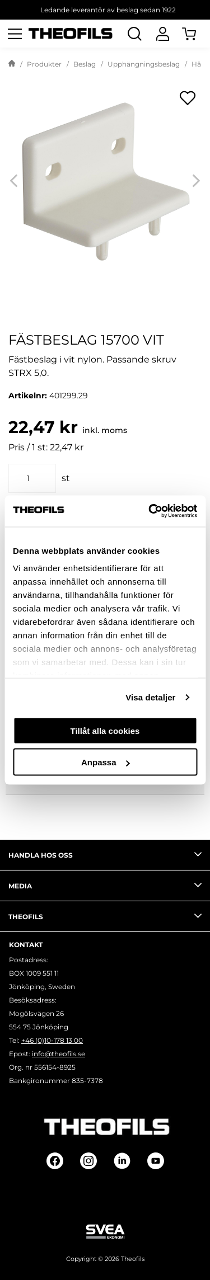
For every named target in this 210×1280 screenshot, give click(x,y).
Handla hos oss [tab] (105, 854)
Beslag (84, 64)
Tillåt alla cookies (105, 730)
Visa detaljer (150, 697)
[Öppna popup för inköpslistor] (187, 98)
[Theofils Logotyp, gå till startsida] (71, 34)
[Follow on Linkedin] (122, 1161)
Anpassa (105, 762)
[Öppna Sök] (134, 33)
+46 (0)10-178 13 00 (52, 1040)
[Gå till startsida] (11, 64)
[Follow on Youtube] (155, 1161)
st (66, 478)
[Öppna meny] (15, 33)
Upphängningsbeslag (144, 64)
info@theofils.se (58, 1054)
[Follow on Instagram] (88, 1161)
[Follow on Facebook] (55, 1161)
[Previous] (13, 180)
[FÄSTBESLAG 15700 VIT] (105, 180)
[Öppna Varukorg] (196, 33)
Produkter (44, 64)
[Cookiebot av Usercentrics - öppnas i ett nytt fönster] (149, 511)
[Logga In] (162, 33)
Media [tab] (105, 885)
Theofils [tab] (105, 916)
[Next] (196, 180)
